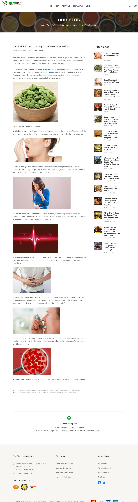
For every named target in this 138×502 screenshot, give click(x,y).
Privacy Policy (103, 472)
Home (49, 6)
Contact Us (78, 6)
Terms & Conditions (105, 468)
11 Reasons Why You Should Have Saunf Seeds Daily (111, 176)
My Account (102, 464)
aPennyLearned (73, 75)
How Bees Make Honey (65, 472)
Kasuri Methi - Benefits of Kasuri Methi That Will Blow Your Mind (111, 120)
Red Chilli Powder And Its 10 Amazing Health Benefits (112, 107)
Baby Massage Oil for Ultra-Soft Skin (111, 81)
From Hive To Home (63, 477)
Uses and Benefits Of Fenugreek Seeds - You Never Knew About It (112, 202)
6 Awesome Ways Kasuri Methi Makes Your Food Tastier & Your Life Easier (112, 69)
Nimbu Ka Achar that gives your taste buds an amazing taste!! (110, 247)
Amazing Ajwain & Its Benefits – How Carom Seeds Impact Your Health (112, 94)
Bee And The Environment (66, 468)
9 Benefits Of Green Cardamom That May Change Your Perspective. (112, 216)
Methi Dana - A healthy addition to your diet (112, 188)
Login (88, 6)
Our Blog (101, 477)
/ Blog (48, 25)
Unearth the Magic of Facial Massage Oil (111, 55)
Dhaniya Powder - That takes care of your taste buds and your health (111, 134)
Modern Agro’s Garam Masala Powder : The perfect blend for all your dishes (112, 231)
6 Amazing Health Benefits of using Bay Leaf (111, 148)
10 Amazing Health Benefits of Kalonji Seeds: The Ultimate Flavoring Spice (112, 162)
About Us (66, 6)
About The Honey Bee (64, 464)
